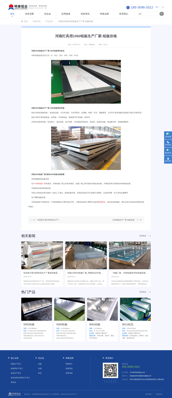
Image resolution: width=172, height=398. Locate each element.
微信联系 (168, 153)
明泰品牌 (104, 14)
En (163, 7)
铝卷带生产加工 (17, 368)
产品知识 (49, 21)
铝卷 (40, 368)
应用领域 (65, 14)
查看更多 (142, 236)
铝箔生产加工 (16, 373)
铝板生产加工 (16, 364)
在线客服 (168, 136)
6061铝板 (94, 324)
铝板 (40, 364)
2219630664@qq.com (137, 372)
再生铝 (13, 382)
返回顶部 (168, 161)
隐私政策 (159, 394)
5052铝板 (29, 324)
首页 (12, 14)
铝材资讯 (85, 14)
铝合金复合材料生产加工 (20, 378)
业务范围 (29, 14)
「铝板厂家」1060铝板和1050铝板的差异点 (130, 273)
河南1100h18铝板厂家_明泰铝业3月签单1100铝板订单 (91, 273)
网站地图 (148, 394)
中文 (156, 7)
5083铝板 (61, 324)
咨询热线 (168, 145)
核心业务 (15, 358)
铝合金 (47, 14)
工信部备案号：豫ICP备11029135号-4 (64, 394)
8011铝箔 (127, 324)
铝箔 (40, 373)
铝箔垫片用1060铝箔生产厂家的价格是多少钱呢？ (45, 273)
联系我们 (123, 14)
